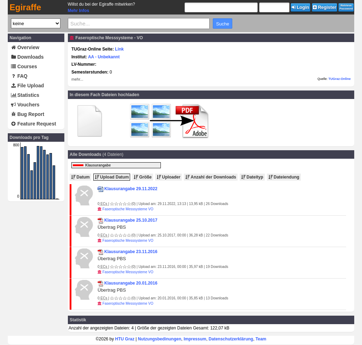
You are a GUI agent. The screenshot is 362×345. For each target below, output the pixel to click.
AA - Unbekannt (104, 56)
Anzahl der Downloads (210, 177)
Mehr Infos (78, 10)
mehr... (77, 79)
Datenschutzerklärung (231, 339)
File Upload (27, 85)
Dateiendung (283, 177)
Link (119, 49)
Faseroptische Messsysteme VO (128, 209)
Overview (25, 47)
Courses (24, 66)
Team (261, 339)
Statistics (25, 95)
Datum (80, 177)
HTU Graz (125, 339)
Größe (143, 177)
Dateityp (252, 177)
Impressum (194, 339)
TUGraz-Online (339, 79)
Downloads (27, 57)
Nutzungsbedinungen (159, 339)
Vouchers (25, 104)
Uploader (168, 177)
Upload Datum (112, 177)
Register (325, 7)
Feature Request (33, 124)
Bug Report (27, 114)
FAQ (19, 76)
